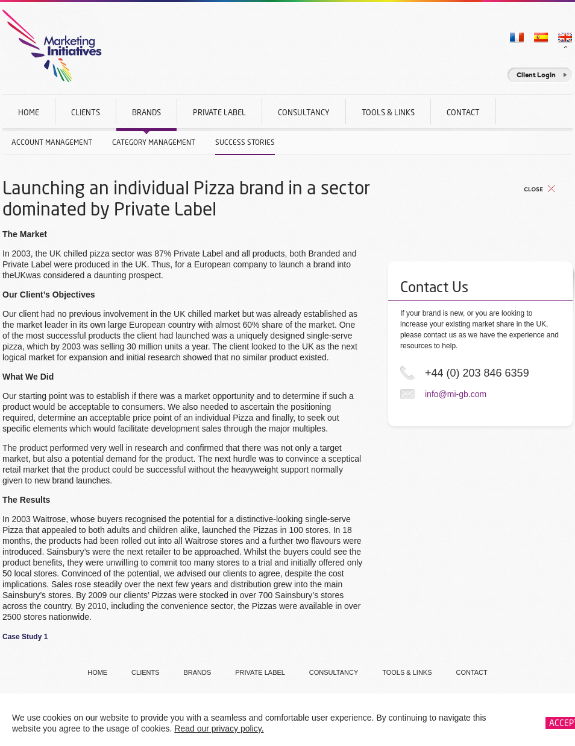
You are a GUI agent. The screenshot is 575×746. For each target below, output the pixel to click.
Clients (85, 112)
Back (539, 188)
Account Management (51, 142)
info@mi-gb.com (455, 394)
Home (28, 112)
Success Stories (245, 142)
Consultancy (304, 112)
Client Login (536, 75)
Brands (146, 119)
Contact (463, 112)
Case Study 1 (25, 637)
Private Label (219, 112)
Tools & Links (388, 112)
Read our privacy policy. (218, 728)
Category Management (153, 142)
